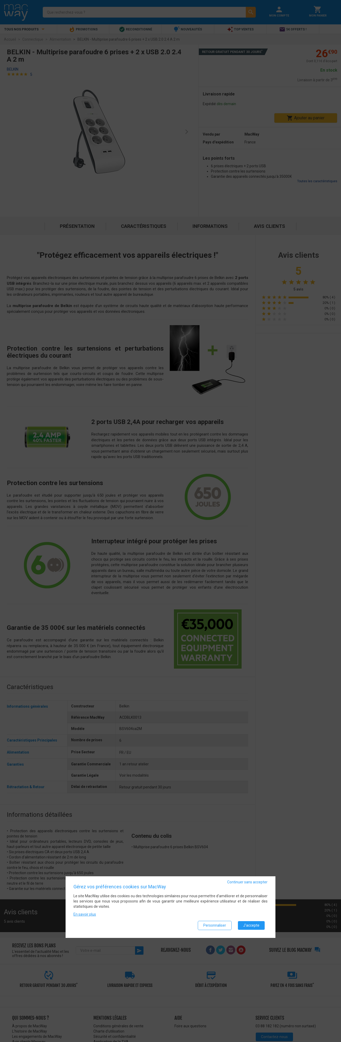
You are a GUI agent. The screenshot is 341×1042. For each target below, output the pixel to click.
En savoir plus (84, 914)
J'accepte (251, 925)
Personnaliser (214, 925)
